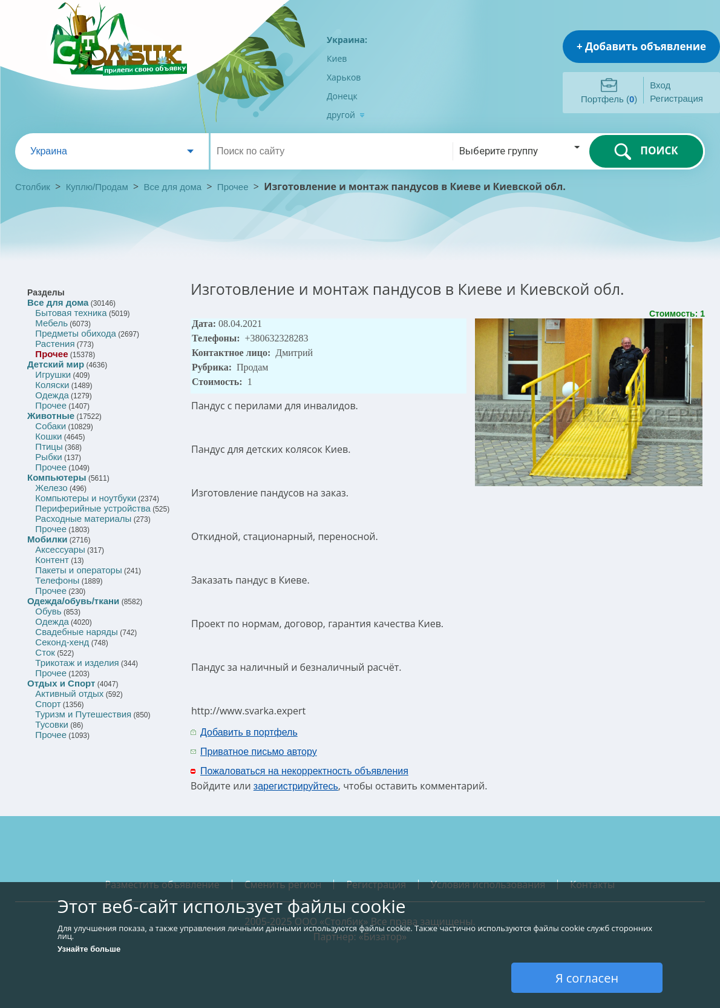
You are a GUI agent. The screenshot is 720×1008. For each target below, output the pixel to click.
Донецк (342, 96)
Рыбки (48, 457)
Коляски (52, 385)
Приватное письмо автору (258, 751)
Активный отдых (69, 693)
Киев (337, 58)
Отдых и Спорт (61, 683)
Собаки (50, 426)
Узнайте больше (88, 949)
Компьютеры (57, 477)
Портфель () (609, 99)
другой (346, 114)
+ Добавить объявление (641, 46)
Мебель (51, 323)
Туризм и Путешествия (83, 714)
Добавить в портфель (249, 732)
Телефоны (57, 580)
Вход (660, 85)
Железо (51, 488)
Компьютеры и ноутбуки (85, 498)
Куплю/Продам (98, 187)
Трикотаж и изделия (77, 662)
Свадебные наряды (76, 632)
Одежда (51, 395)
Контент (52, 560)
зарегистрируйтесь (296, 786)
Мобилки (47, 539)
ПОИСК (646, 151)
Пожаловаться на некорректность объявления (304, 771)
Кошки (48, 436)
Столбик (32, 187)
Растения (54, 343)
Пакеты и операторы (78, 570)
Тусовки (51, 724)
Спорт (48, 704)
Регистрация (676, 98)
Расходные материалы (83, 518)
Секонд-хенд (62, 642)
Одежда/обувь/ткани (73, 601)
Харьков (344, 77)
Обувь (48, 611)
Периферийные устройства (92, 508)
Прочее (233, 187)
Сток (44, 652)
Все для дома (173, 187)
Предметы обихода (75, 333)
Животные (50, 415)
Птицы (48, 446)
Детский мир (55, 364)
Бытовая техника (70, 313)
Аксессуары (60, 549)
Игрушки (53, 374)
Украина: (347, 39)
